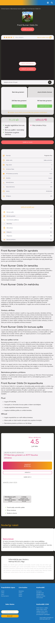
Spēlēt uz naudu (27, 29)
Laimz (2, 594)
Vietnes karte (39, 597)
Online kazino (5, 8)
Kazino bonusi (8, 539)
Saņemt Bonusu (27, 465)
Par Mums (39, 591)
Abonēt (10, 616)
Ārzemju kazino (5, 596)
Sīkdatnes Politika (40, 596)
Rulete (20, 594)
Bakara (20, 596)
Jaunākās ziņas (40, 592)
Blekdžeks (21, 591)
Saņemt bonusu (19, 106)
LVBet (2, 592)
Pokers (20, 592)
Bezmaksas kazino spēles (18, 8)
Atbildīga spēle (40, 594)
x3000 (2, 591)
